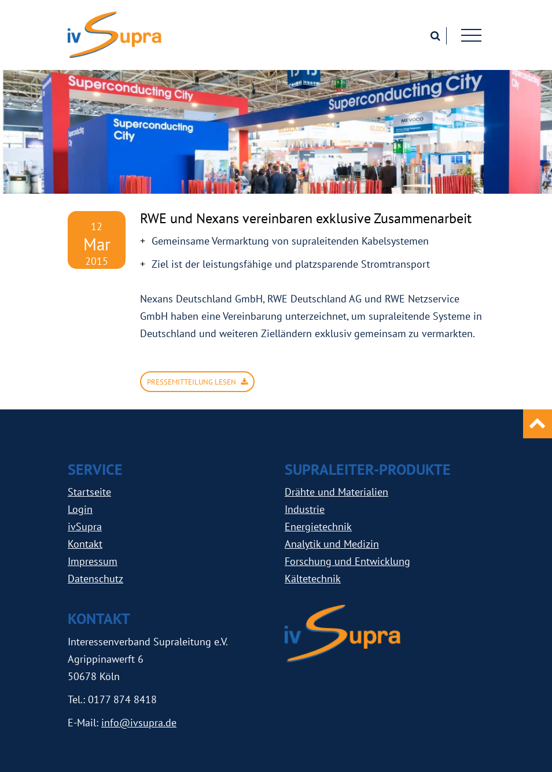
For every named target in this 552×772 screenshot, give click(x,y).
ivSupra (85, 526)
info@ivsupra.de (138, 722)
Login (80, 509)
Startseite (89, 491)
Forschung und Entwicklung (347, 561)
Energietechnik (318, 526)
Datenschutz (95, 578)
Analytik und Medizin (332, 544)
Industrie (305, 509)
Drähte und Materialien (336, 491)
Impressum (92, 561)
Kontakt (85, 544)
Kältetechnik (313, 578)
